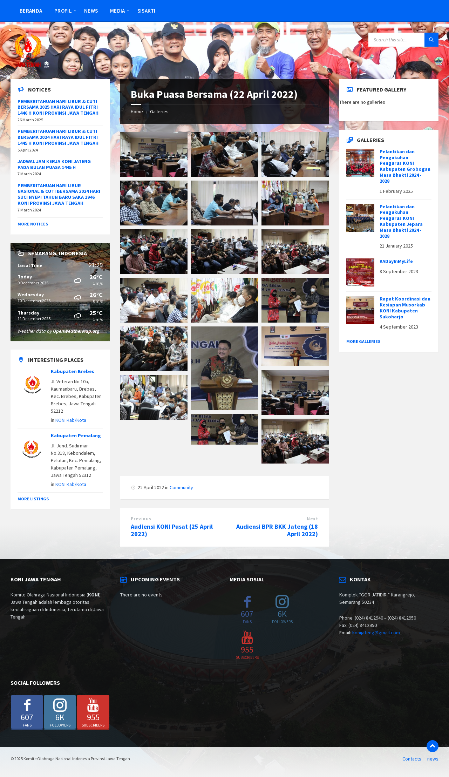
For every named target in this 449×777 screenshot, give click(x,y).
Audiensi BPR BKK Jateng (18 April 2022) (277, 530)
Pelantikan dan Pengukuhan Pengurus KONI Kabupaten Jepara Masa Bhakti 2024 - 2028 (401, 221)
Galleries (159, 111)
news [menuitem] (91, 10)
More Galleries (363, 341)
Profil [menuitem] (63, 10)
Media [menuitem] (117, 10)
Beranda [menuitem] (31, 10)
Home (137, 111)
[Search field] (403, 40)
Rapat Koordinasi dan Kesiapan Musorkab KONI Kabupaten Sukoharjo (405, 307)
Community (181, 487)
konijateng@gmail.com (376, 632)
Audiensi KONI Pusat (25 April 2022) (172, 530)
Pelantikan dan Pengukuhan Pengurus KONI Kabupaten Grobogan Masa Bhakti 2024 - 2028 (405, 166)
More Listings (33, 498)
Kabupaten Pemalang (76, 435)
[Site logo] (28, 65)
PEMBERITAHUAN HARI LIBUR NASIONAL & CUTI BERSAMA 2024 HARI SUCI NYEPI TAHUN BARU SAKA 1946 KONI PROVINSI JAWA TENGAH (59, 194)
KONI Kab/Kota (70, 420)
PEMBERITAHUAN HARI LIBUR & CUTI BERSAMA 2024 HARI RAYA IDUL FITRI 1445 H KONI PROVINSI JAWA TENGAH (58, 137)
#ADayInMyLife (396, 261)
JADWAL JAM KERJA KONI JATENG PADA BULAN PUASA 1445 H (54, 164)
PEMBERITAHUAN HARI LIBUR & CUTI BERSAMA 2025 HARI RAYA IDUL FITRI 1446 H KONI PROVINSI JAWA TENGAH (58, 107)
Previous (141, 519)
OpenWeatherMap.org (76, 331)
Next (312, 519)
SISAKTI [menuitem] (146, 10)
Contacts (411, 759)
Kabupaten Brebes (72, 371)
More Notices (33, 224)
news (432, 759)
